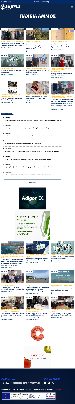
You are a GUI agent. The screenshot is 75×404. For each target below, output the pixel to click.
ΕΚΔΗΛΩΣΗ (10, 94)
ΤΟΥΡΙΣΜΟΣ (8, 284)
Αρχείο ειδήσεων (20, 385)
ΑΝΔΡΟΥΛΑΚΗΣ (33, 43)
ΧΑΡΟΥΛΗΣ (10, 68)
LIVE (15, 68)
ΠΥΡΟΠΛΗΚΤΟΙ (16, 255)
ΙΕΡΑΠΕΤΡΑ (4, 28)
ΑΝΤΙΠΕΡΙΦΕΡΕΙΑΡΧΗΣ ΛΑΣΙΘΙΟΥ (8, 286)
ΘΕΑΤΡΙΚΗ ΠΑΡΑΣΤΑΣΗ (60, 69)
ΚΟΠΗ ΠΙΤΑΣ (60, 312)
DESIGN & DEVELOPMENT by (49, 392)
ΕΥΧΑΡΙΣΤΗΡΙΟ (36, 284)
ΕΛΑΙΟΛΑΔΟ (8, 41)
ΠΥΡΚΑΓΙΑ (10, 255)
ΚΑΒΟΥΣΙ (53, 41)
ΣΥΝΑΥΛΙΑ (65, 255)
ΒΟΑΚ (43, 41)
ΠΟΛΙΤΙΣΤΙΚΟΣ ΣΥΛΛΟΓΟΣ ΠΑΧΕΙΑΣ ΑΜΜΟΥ (10, 313)
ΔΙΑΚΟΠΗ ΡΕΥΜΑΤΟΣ (62, 41)
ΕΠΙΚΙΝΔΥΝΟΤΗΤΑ (41, 43)
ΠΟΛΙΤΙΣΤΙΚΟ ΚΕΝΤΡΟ (16, 256)
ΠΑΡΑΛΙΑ (65, 284)
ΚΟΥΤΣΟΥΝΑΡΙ (4, 256)
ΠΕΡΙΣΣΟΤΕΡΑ (32, 182)
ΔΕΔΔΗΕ (57, 43)
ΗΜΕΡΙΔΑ (21, 41)
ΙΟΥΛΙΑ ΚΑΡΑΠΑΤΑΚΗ (42, 94)
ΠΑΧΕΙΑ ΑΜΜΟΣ (15, 41)
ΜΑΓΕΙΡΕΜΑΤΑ (17, 94)
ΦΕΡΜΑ (9, 256)
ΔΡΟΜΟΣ (28, 43)
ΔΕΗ (56, 41)
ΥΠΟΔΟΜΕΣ (45, 68)
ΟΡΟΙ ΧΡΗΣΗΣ (6, 392)
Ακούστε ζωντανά (41, 2)
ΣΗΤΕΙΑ (32, 41)
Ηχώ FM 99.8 (6, 385)
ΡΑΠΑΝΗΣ (40, 68)
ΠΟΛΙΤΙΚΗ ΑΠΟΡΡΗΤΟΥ (22, 392)
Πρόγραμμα (35, 385)
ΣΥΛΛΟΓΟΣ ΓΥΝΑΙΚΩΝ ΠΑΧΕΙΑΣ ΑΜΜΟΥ (9, 96)
